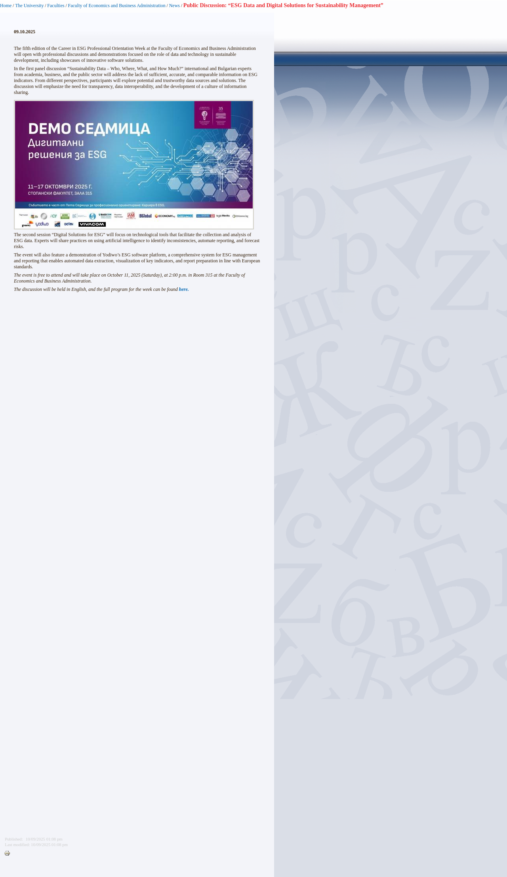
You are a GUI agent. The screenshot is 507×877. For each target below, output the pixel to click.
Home (5, 5)
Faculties (55, 5)
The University (29, 5)
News (174, 5)
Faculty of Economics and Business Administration (117, 5)
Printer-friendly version (9, 853)
